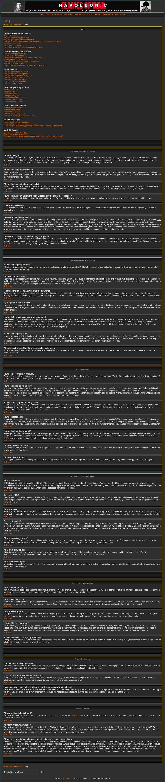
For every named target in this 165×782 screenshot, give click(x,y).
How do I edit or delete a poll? (15, 79)
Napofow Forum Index (12, 25)
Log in (122, 14)
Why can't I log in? (11, 36)
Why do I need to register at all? (16, 38)
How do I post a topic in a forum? (16, 72)
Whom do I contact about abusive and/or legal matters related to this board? (33, 136)
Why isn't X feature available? (15, 134)
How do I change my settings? (15, 54)
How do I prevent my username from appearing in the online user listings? (33, 42)
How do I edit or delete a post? (16, 74)
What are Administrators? (14, 108)
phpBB (65, 778)
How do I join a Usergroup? (14, 114)
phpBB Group (77, 715)
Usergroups (68, 14)
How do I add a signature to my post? (18, 76)
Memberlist (58, 14)
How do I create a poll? (13, 78)
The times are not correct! (14, 56)
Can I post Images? (11, 96)
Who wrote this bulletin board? (15, 132)
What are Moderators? (12, 110)
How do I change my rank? (14, 63)
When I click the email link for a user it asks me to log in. (26, 65)
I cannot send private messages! (16, 122)
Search (49, 14)
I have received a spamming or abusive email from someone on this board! (33, 126)
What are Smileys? (11, 94)
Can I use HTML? (10, 92)
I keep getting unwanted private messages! (20, 124)
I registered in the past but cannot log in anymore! (23, 47)
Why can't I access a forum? (15, 81)
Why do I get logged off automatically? (19, 40)
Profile (85, 14)
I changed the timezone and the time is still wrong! (23, 58)
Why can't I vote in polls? (13, 83)
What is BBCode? (11, 90)
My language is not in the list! (15, 60)
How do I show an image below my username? (22, 61)
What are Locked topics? (13, 101)
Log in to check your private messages (104, 14)
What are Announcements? (14, 97)
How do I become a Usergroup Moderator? (20, 115)
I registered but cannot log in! (15, 45)
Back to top (8, 165)
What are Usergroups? (12, 112)
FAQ (42, 14)
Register (78, 14)
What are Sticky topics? (13, 99)
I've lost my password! (12, 43)
